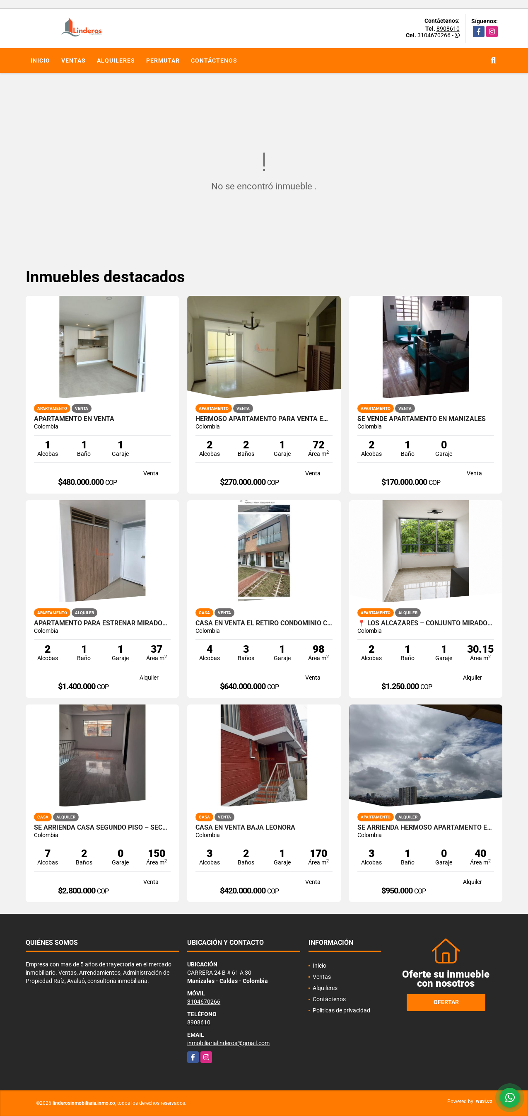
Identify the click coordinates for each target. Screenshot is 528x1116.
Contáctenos (214, 60)
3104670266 (434, 35)
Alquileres (116, 60)
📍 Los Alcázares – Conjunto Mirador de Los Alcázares (425, 623)
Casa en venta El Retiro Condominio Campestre (264, 623)
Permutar (163, 60)
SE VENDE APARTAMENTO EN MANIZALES (421, 419)
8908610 (448, 28)
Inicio (40, 60)
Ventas (73, 60)
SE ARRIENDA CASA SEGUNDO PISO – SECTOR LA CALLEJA (102, 827)
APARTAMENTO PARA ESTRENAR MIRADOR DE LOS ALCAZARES (102, 623)
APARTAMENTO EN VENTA (74, 419)
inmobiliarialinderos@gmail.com (228, 1043)
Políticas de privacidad (341, 1010)
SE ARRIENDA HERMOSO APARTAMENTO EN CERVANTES (425, 827)
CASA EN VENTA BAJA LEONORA (245, 827)
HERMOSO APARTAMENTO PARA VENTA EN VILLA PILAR (264, 419)
